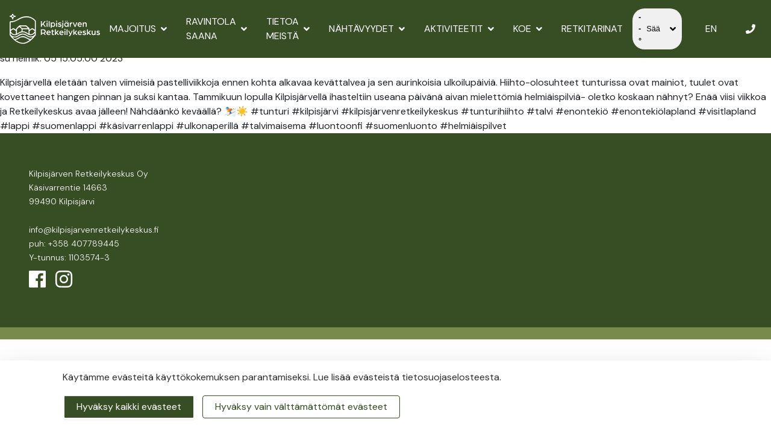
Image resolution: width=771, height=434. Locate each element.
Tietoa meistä (288, 28)
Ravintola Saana (216, 28)
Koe (527, 28)
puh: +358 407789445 (74, 243)
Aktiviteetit (459, 28)
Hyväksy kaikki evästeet (128, 406)
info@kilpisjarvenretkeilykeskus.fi (93, 229)
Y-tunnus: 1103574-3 (69, 257)
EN (711, 28)
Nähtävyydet (367, 28)
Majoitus (138, 28)
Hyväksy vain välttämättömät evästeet (301, 406)
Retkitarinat (592, 28)
